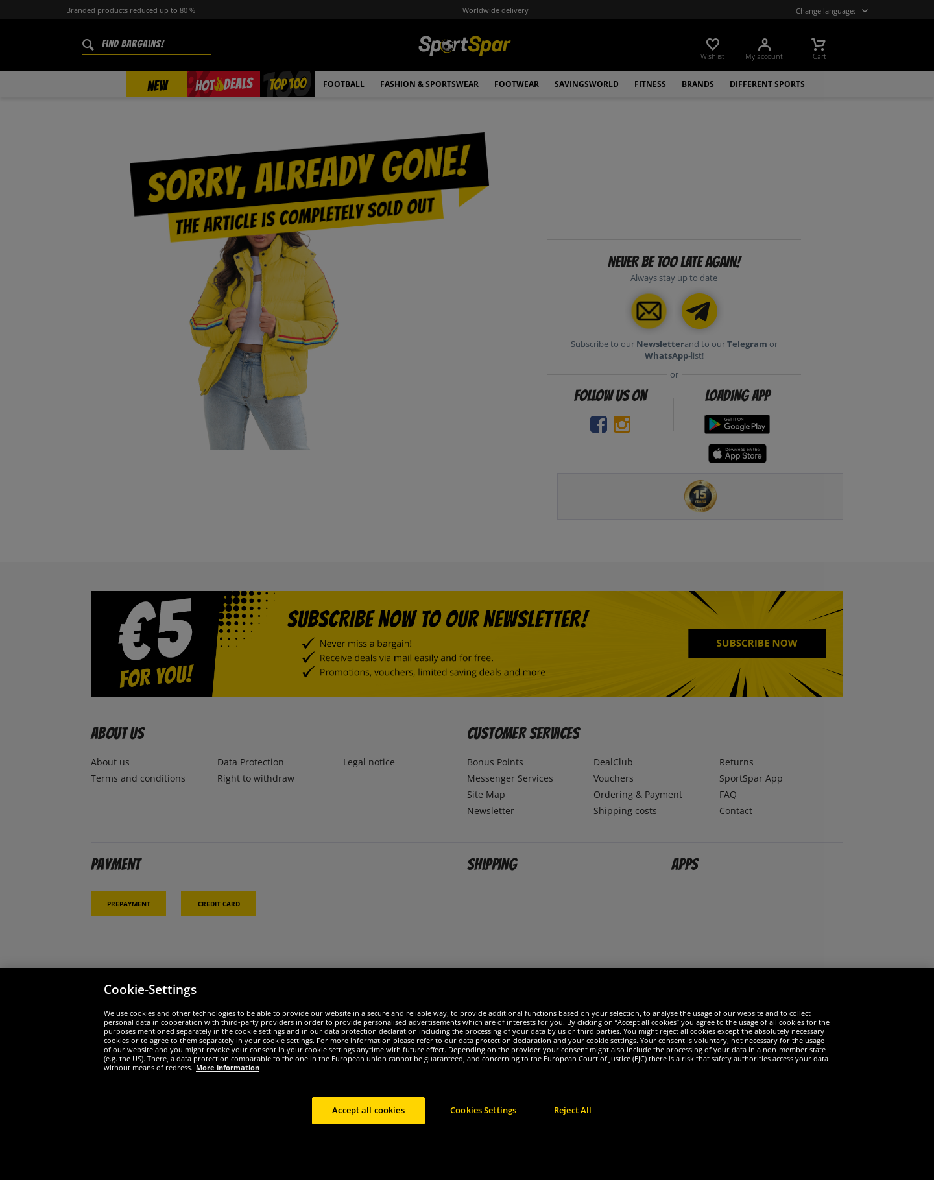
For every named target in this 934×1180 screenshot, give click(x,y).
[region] (467, 1074)
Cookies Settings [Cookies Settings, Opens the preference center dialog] (483, 1110)
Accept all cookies (368, 1110)
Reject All (573, 1110)
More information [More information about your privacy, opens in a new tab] (227, 1067)
